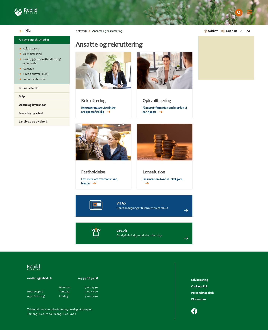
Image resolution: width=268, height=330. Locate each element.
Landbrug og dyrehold (33, 121)
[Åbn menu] (249, 12)
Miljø (22, 96)
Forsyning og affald (31, 113)
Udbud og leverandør (32, 105)
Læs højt (229, 31)
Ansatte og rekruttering (34, 39)
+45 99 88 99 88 (88, 278)
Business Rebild (28, 88)
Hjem (29, 31)
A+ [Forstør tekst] (248, 31)
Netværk (81, 31)
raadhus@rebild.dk (39, 278)
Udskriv (211, 31)
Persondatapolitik (202, 293)
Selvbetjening (199, 280)
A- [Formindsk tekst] (241, 31)
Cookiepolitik (199, 286)
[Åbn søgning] (239, 12)
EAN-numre (198, 299)
